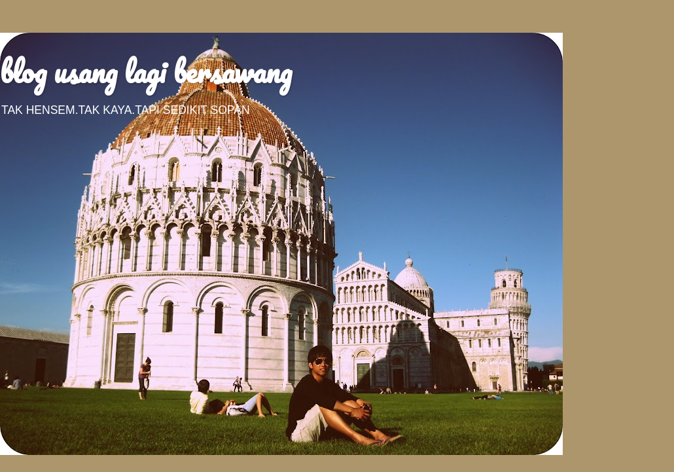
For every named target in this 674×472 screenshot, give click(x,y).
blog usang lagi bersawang (146, 71)
